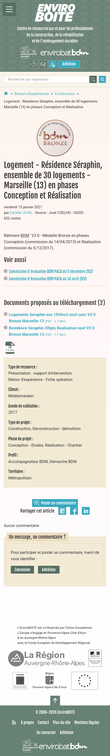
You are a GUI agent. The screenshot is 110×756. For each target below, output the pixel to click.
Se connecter (46, 732)
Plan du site (61, 722)
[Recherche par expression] (46, 79)
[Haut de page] (55, 700)
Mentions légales (86, 722)
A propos (27, 722)
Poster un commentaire (55, 503)
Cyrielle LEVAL (21, 213)
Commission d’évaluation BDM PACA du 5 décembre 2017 (51, 271)
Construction (65, 94)
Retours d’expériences (31, 94)
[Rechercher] (93, 79)
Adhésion (69, 64)
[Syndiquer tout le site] (14, 723)
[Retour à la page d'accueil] (6, 93)
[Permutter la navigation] (9, 9)
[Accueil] (55, 13)
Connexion (22, 569)
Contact (43, 722)
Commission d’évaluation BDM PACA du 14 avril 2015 (48, 278)
